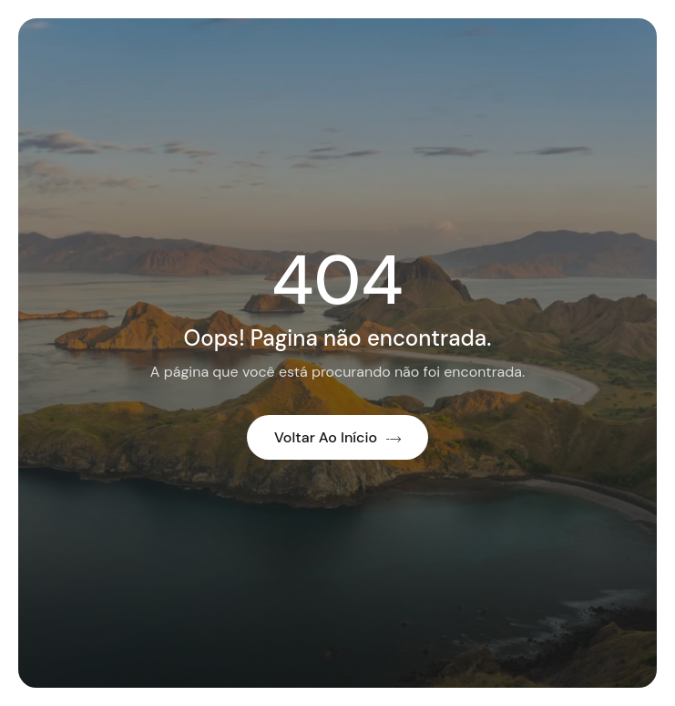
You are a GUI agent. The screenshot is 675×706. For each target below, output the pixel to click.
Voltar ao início (337, 437)
